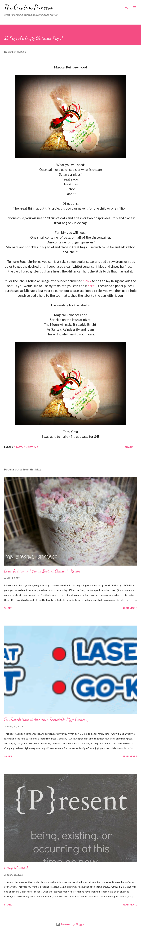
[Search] (126, 6)
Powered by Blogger (70, 924)
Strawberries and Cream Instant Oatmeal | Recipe (42, 571)
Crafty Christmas (26, 447)
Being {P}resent (16, 867)
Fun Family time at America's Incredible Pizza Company (46, 719)
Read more (129, 608)
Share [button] (129, 447)
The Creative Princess (28, 7)
